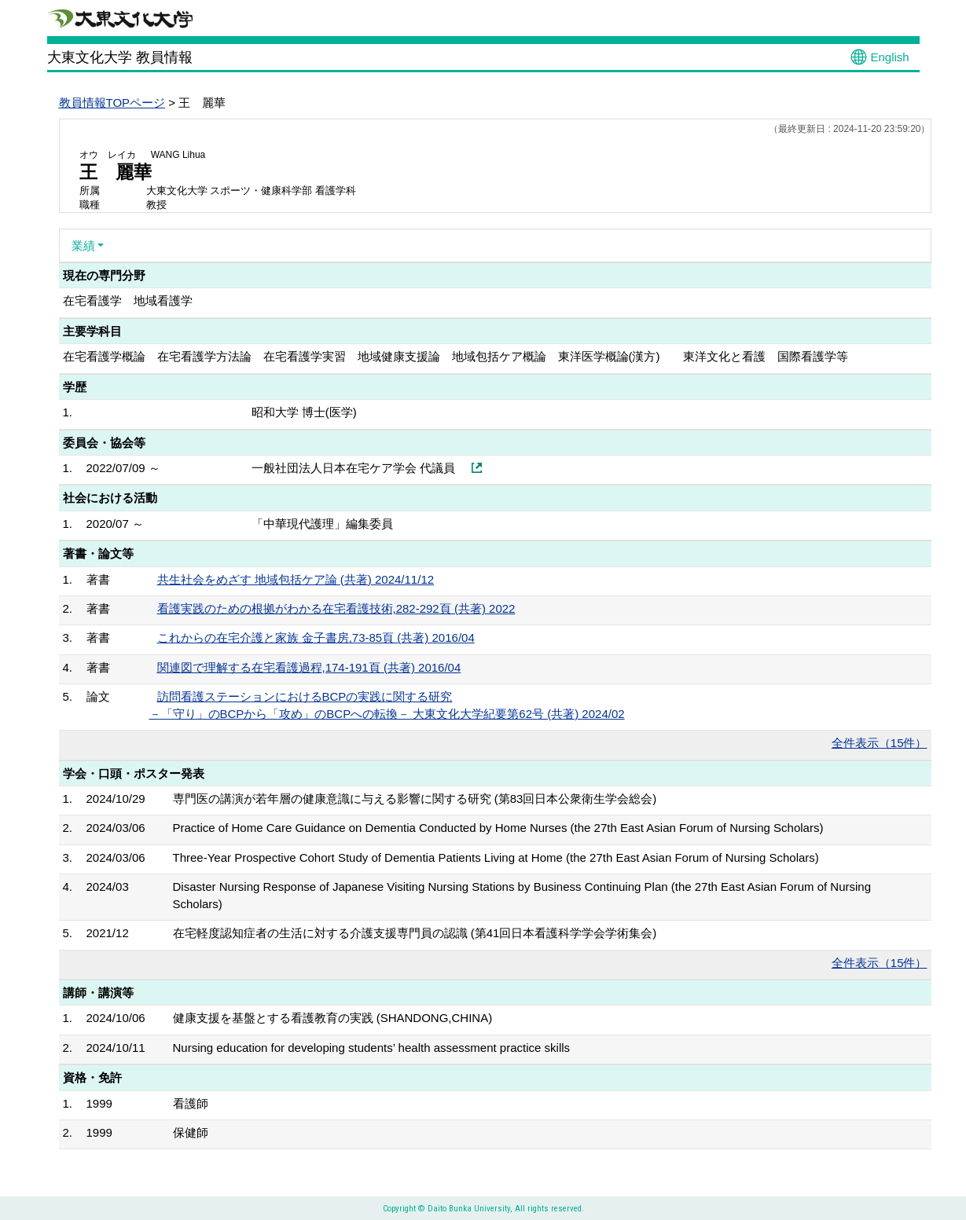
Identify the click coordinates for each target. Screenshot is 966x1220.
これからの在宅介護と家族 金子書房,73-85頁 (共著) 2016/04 (316, 637)
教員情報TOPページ (112, 102)
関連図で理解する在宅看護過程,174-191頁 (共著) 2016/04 (309, 667)
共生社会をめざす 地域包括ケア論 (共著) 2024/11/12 (296, 579)
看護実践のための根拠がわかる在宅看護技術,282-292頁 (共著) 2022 (336, 608)
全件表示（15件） (879, 742)
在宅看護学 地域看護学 (128, 300)
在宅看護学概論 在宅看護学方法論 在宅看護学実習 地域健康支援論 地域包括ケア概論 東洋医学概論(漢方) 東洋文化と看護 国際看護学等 (456, 356)
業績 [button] (83, 245)
